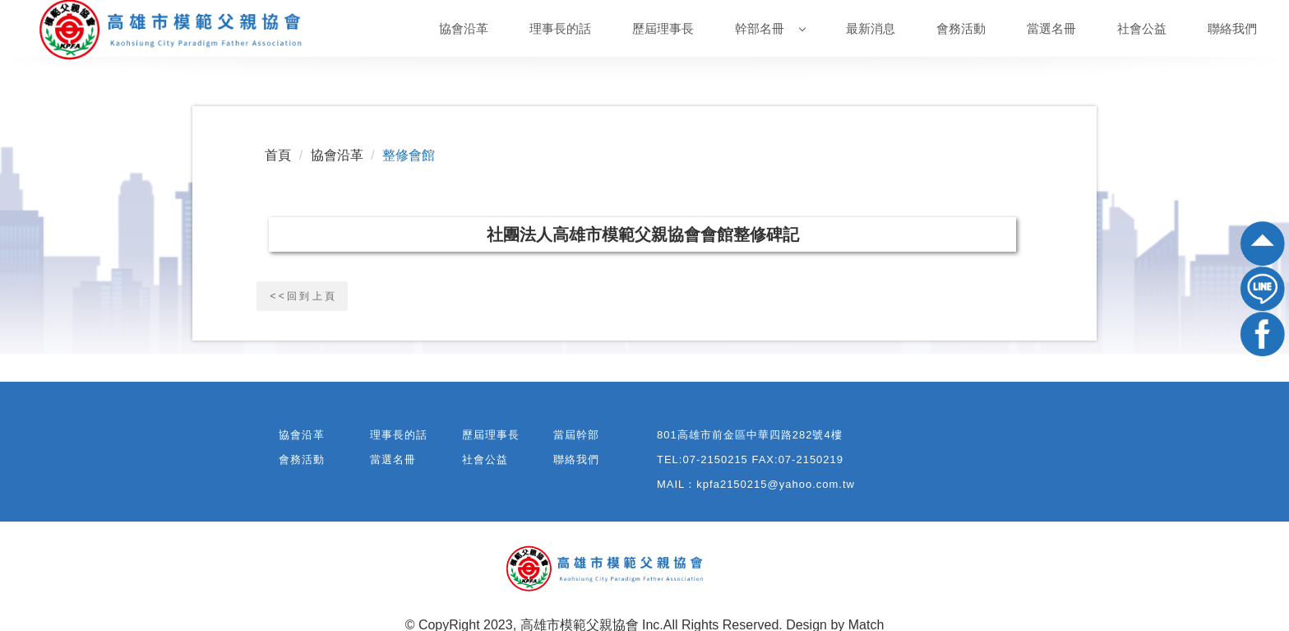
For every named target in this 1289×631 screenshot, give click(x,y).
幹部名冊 (770, 28)
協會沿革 (463, 28)
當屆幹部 (576, 435)
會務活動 (961, 28)
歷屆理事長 (663, 28)
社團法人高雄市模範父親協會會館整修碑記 (643, 234)
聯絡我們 (1232, 28)
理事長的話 (560, 28)
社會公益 (1142, 28)
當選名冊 (1051, 28)
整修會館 (408, 155)
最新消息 (870, 28)
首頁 (278, 155)
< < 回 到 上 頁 (302, 296)
